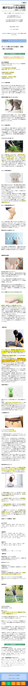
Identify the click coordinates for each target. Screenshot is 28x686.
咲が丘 (5, 534)
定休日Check (23, 683)
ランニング (15, 665)
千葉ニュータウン (15, 550)
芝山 (9, 534)
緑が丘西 (12, 526)
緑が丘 (7, 526)
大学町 (3, 526)
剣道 (18, 660)
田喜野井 (19, 534)
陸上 (19, 659)
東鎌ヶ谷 (6, 545)
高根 (12, 534)
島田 (20, 524)
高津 (23, 524)
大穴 (6, 533)
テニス (6, 659)
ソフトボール (12, 663)
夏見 (2, 536)
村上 (16, 526)
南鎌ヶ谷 (15, 545)
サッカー (8, 660)
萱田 (17, 524)
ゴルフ (10, 659)
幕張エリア (7, 550)
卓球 (7, 663)
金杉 (17, 533)
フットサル (6, 662)
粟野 (2, 543)
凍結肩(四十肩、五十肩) (19, 652)
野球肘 (12, 653)
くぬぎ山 (14, 543)
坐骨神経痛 (10, 649)
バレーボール (13, 662)
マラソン (15, 659)
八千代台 (20, 526)
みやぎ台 (9, 537)
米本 (5, 527)
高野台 (20, 533)
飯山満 (16, 536)
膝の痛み (3, 653)
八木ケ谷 (14, 537)
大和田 (3, 524)
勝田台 (13, 524)
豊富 (23, 534)
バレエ (3, 660)
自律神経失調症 (10, 650)
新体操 (22, 659)
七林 (10, 536)
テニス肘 (17, 653)
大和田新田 (8, 524)
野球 (2, 659)
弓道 (11, 665)
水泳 (8, 665)
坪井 (15, 534)
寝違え (21, 650)
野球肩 (8, 653)
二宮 (13, 536)
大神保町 (10, 533)
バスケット (13, 660)
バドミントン (20, 662)
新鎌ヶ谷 (19, 543)
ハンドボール (19, 663)
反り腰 (3, 654)
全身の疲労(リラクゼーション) (13, 654)
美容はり (17, 650)
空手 (21, 660)
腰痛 (5, 650)
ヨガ (5, 666)
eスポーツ (9, 666)
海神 (14, 533)
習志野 (6, 536)
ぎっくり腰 (4, 649)
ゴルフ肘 (22, 653)
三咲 (5, 537)
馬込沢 (10, 545)
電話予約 (4, 683)
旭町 (2, 533)
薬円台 (18, 537)
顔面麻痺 (19, 649)
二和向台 (21, 536)
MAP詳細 (18, 683)
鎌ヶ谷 (19, 545)
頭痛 (15, 649)
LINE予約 (8, 683)
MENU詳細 (13, 683)
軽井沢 (6, 543)
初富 (10, 543)
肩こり (11, 652)
